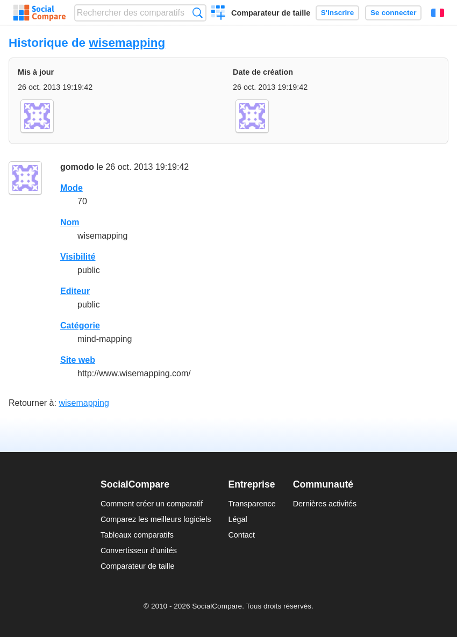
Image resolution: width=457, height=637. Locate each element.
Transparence (251, 503)
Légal (237, 519)
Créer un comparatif (218, 14)
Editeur (75, 291)
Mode (71, 187)
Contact (241, 535)
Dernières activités (324, 503)
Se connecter (393, 13)
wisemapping (127, 42)
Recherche (197, 13)
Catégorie (80, 325)
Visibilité (78, 256)
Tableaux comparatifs (137, 535)
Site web (77, 359)
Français (437, 13)
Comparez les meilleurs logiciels (156, 519)
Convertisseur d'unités (139, 550)
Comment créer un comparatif (152, 503)
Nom (70, 222)
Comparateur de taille (270, 13)
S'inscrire (337, 13)
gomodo (77, 166)
